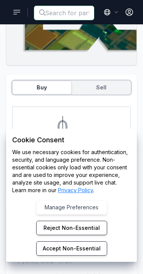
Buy (42, 87)
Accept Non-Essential (72, 248)
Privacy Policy (75, 190)
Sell (101, 87)
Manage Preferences (71, 207)
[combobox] (64, 13)
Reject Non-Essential (71, 228)
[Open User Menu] (129, 12)
